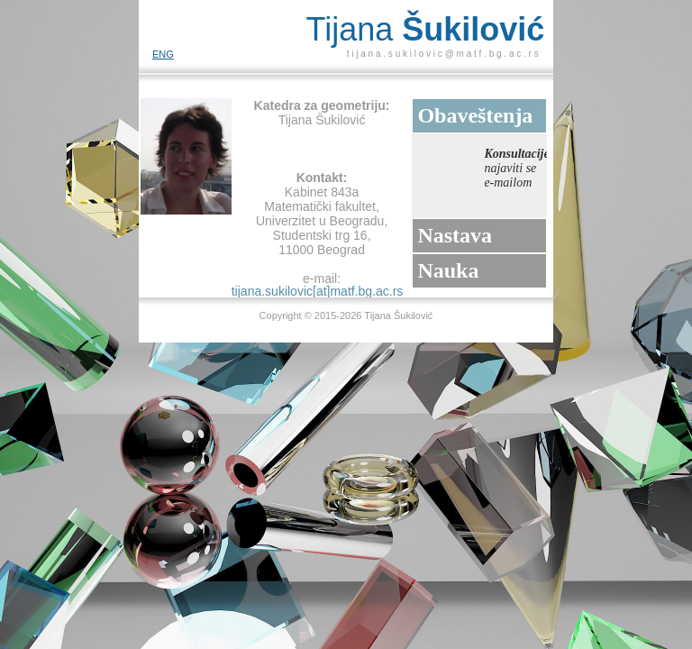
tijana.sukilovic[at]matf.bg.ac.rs (318, 291)
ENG (163, 54)
